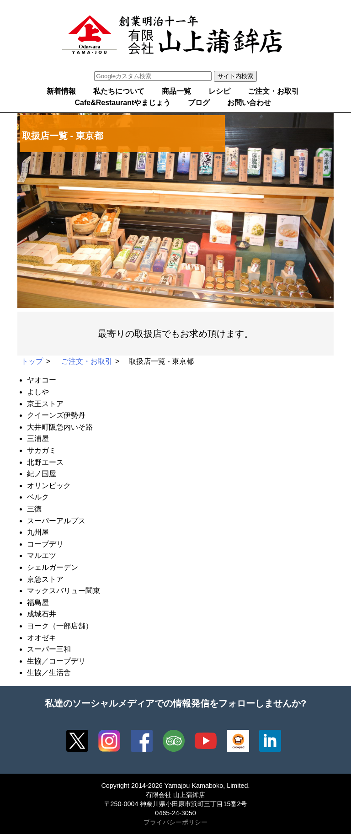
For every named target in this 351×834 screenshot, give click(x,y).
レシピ (219, 91)
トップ (32, 361)
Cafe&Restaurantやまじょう (122, 102)
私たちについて (118, 91)
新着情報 (61, 91)
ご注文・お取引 (273, 91)
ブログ (199, 102)
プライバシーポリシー (175, 822)
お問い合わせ (249, 102)
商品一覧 (176, 91)
